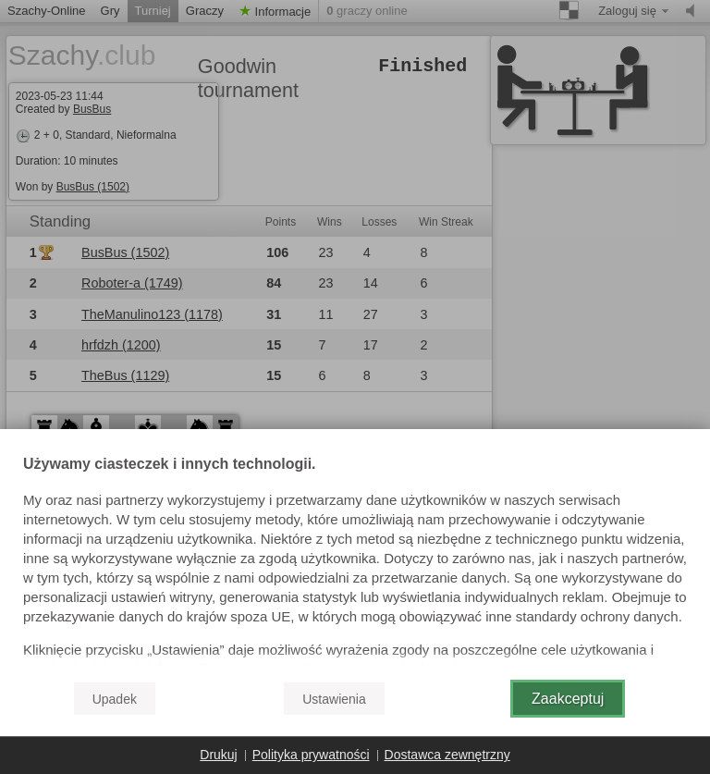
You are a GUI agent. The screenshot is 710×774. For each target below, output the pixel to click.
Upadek (114, 699)
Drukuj (218, 754)
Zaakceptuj (568, 698)
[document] (355, 561)
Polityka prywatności (311, 754)
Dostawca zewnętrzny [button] (447, 754)
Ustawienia (333, 699)
